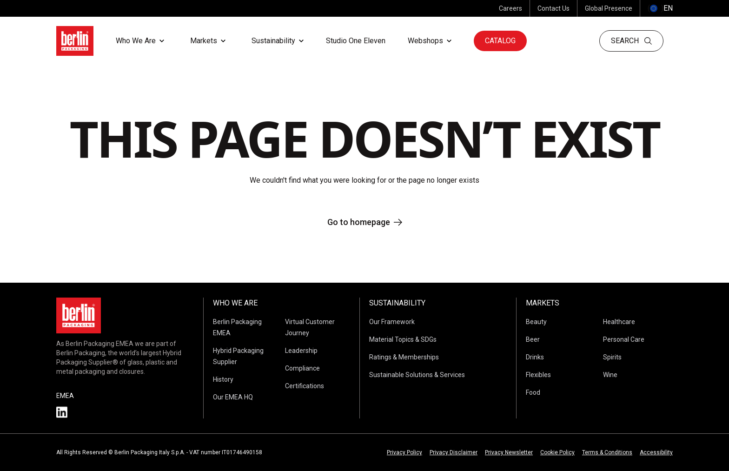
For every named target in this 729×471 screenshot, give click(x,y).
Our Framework (392, 321)
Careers (510, 8)
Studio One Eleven (355, 40)
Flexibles (538, 374)
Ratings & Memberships (404, 357)
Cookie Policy (557, 452)
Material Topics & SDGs (403, 339)
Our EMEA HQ (233, 397)
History (223, 379)
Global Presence (608, 8)
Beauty (536, 321)
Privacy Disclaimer (453, 452)
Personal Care (623, 339)
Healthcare (619, 321)
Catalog (500, 40)
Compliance (302, 368)
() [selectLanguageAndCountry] (660, 8)
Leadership (301, 350)
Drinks (535, 357)
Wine (610, 374)
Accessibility (656, 452)
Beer (533, 339)
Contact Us (553, 8)
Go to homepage (364, 222)
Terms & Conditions (607, 452)
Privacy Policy (404, 452)
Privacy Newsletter (509, 452)
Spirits (612, 357)
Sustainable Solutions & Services (417, 374)
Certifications (304, 386)
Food (533, 392)
